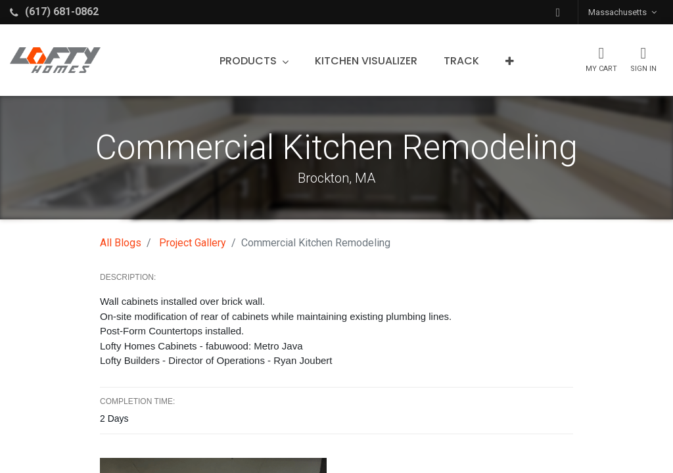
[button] (558, 12)
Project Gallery (192, 242)
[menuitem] (366, 61)
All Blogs (120, 242)
